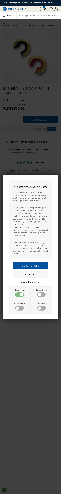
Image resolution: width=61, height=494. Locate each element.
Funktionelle (19, 307)
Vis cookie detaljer (30, 282)
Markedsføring (41, 293)
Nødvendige (19, 293)
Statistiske (41, 307)
